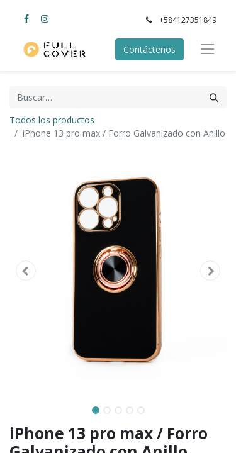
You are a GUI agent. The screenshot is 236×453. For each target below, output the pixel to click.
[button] (25, 270)
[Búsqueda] (214, 97)
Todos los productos (51, 120)
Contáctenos (149, 49)
